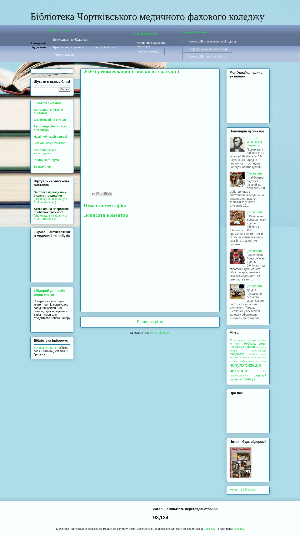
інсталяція (247, 379)
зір (240, 357)
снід (264, 371)
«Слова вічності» (45, 347)
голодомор (237, 354)
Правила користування (68, 47)
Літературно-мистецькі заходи (208, 49)
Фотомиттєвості (63, 54)
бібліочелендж (258, 350)
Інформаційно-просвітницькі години (212, 41)
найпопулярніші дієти (253, 361)
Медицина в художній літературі (150, 43)
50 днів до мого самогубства (245, 340)
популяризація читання (245, 368)
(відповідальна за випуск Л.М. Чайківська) (50, 197)
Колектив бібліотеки (243, 489)
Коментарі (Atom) (160, 332)
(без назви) (254, 173)
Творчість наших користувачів (45, 151)
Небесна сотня (255, 343)
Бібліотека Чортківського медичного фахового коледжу (147, 16)
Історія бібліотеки (104, 47)
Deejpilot (209, 528)
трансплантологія (239, 375)
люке (253, 357)
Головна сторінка (150, 322)
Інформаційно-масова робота (207, 56)
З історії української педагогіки (254, 142)
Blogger (238, 528)
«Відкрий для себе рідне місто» (49, 293)
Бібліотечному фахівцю (49, 143)
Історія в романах (148, 51)
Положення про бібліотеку (70, 39)
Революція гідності (242, 347)
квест (246, 357)
